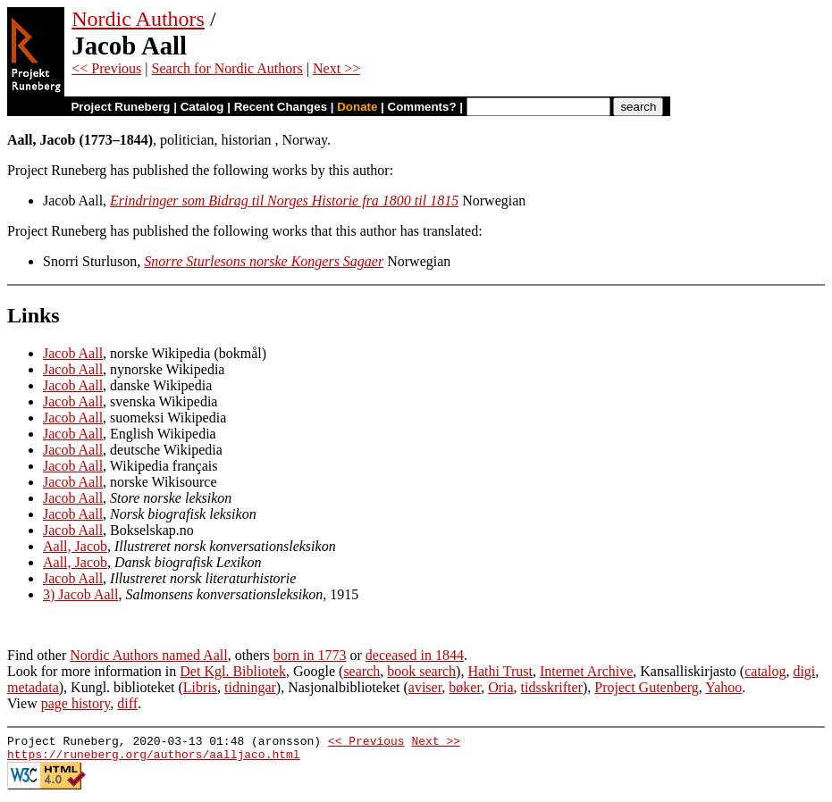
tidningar (250, 687)
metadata (33, 687)
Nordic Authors (138, 18)
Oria (500, 687)
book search (421, 671)
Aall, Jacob (75, 546)
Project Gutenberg (646, 687)
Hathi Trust (499, 671)
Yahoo (723, 687)
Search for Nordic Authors (227, 68)
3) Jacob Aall (80, 594)
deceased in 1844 (415, 655)
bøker (465, 687)
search (361, 671)
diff (127, 703)
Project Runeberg (120, 106)
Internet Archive (586, 671)
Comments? (422, 106)
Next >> (336, 68)
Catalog (202, 106)
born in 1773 (310, 655)
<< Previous (106, 68)
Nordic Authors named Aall (148, 655)
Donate (357, 106)
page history (76, 703)
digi (804, 671)
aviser (425, 687)
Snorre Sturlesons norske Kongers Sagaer (263, 261)
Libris (200, 687)
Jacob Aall (73, 353)
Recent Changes (280, 106)
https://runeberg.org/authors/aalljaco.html (153, 759)
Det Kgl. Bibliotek (233, 671)
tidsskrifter (552, 687)
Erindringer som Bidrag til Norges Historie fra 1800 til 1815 (284, 200)
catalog (765, 671)
